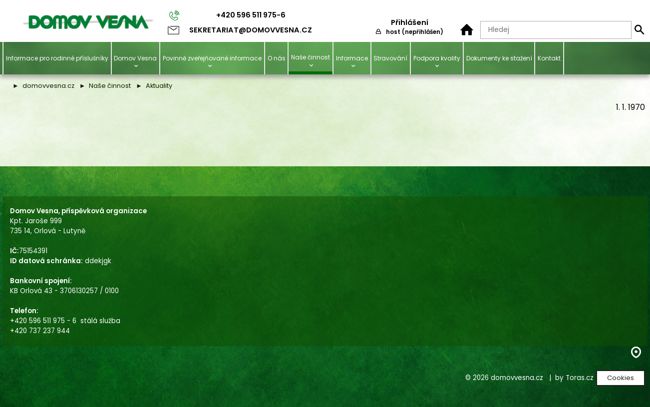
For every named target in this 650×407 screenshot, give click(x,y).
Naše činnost (310, 57)
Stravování (390, 58)
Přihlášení (409, 22)
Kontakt (549, 58)
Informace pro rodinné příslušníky (57, 58)
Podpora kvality (436, 58)
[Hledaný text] (556, 30)
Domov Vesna (135, 58)
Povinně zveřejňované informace (212, 58)
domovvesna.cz (48, 85)
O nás (277, 58)
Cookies (620, 378)
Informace (352, 58)
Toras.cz (580, 378)
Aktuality (159, 85)
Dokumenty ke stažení (499, 58)
